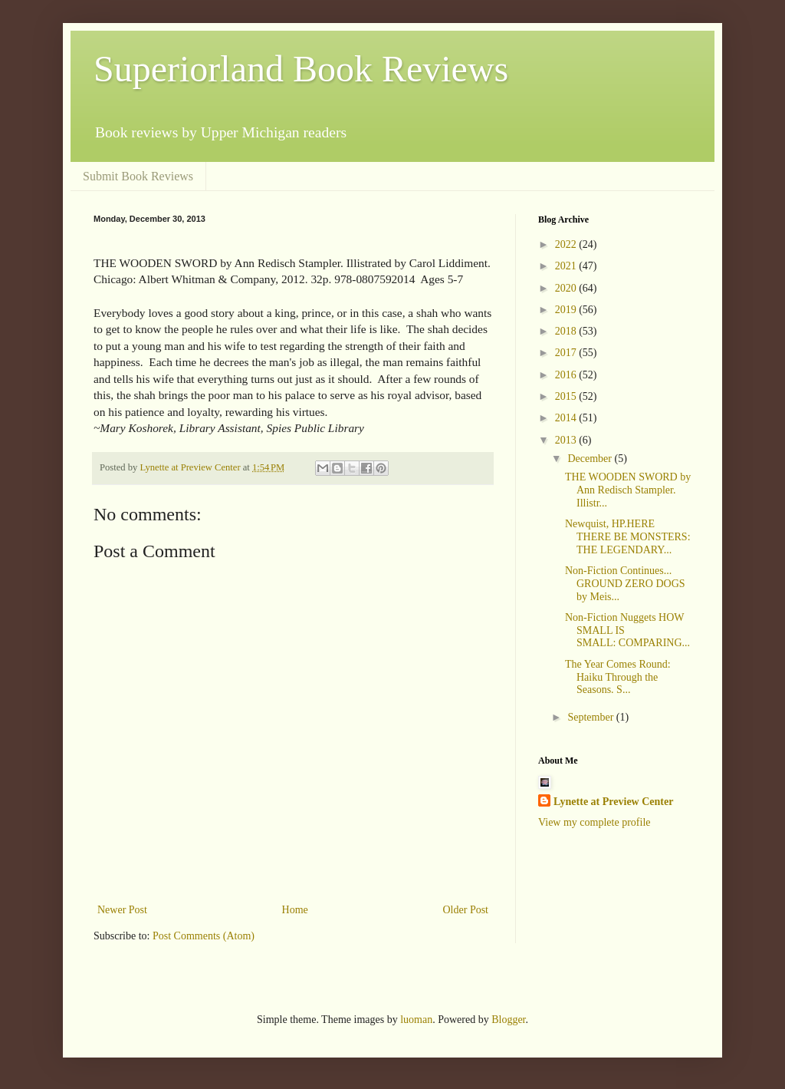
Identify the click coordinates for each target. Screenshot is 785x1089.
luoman (416, 1019)
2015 (567, 396)
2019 (567, 309)
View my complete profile (594, 822)
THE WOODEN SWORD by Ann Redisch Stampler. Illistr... (628, 490)
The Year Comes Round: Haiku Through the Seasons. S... (618, 677)
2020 (567, 288)
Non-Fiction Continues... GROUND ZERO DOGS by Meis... (625, 583)
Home (295, 910)
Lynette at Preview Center (613, 801)
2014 (567, 418)
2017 (567, 352)
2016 (567, 375)
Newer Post (122, 910)
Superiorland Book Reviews (301, 68)
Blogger (508, 1019)
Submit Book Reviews (138, 176)
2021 (567, 266)
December (590, 458)
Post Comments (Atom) (204, 936)
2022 (567, 244)
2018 (567, 331)
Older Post (466, 910)
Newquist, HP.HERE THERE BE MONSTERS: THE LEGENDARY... (628, 537)
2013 (567, 440)
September (591, 717)
